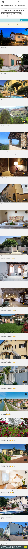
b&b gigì (3, 360)
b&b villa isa (4, 334)
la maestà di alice (5, 542)
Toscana (7, 5)
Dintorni (4, 16)
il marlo (2, 386)
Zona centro (8, 179)
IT (25, 2)
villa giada (3, 412)
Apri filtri (24, 20)
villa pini (3, 516)
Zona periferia (8, 126)
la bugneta (3, 73)
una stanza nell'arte (6, 281)
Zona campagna (9, 74)
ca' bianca (3, 47)
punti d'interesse (16, 13)
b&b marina (4, 308)
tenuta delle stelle (5, 151)
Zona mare (16, 257)
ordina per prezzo (5, 13)
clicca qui (2, 547)
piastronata (3, 203)
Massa (22, 5)
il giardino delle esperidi (7, 438)
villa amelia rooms (5, 255)
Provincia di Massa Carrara (15, 5)
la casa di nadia (5, 125)
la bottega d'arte (5, 177)
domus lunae (4, 229)
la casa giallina (4, 464)
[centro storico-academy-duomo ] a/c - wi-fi (12, 490)
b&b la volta (4, 99)
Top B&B (2, 5)
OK (25, 547)
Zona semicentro (12, 100)
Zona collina (13, 48)
